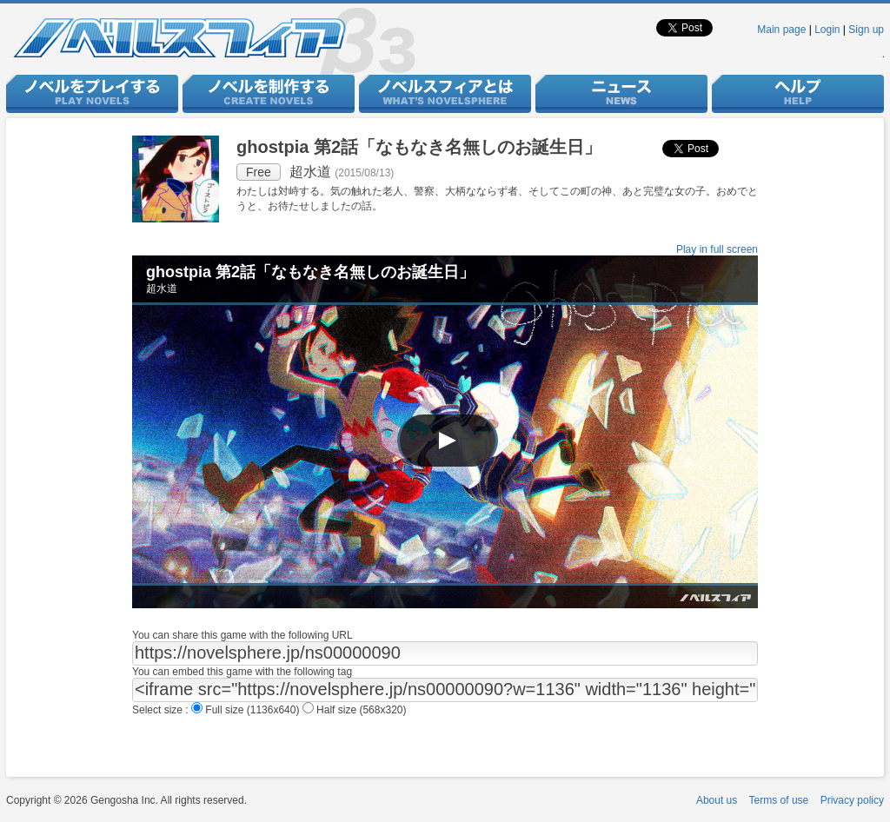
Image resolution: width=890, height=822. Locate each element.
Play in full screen (717, 249)
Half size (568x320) (354, 710)
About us (716, 800)
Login (827, 29)
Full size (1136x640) (246, 710)
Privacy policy (852, 800)
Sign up (866, 29)
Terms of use (779, 800)
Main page (781, 29)
